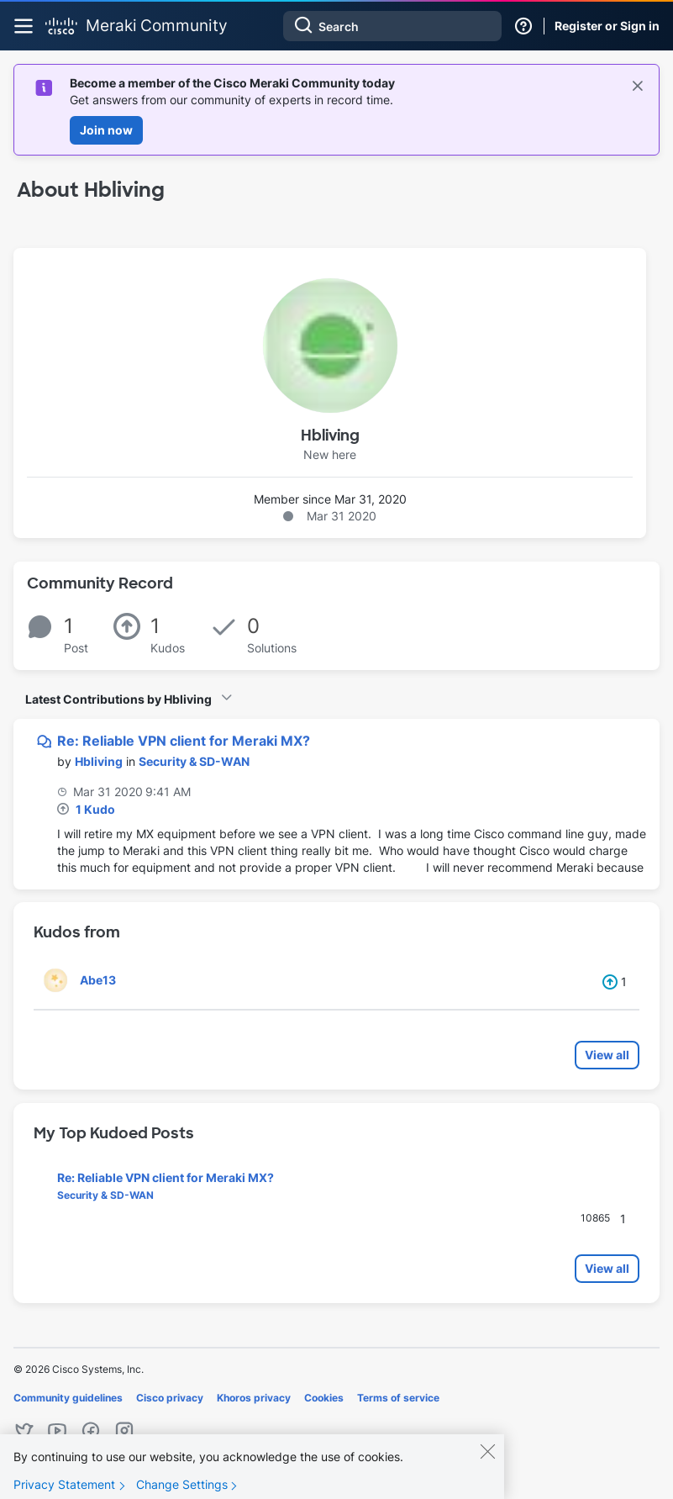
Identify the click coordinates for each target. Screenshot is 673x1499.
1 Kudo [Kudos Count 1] (95, 809)
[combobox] (392, 26)
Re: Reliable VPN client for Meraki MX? (183, 740)
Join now (106, 130)
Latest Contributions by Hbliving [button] (118, 699)
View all (607, 1055)
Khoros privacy (254, 1397)
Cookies (324, 1397)
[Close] (487, 1458)
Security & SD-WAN (194, 761)
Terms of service (398, 1397)
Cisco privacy (169, 1397)
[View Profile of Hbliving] (99, 761)
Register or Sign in (607, 25)
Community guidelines (68, 1397)
